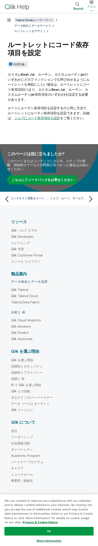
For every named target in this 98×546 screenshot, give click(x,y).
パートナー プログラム (27, 462)
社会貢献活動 (20, 443)
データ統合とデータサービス (32, 25)
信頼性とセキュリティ (27, 366)
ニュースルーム (22, 474)
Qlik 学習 (17, 249)
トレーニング (20, 243)
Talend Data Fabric (25, 302)
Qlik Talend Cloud (24, 296)
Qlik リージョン (22, 410)
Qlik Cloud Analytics (26, 320)
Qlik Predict (20, 332)
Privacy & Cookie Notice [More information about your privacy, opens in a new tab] (40, 522)
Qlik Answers (21, 326)
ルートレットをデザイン (29, 31)
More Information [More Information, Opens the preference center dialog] (49, 540)
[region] (49, 520)
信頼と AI (17, 379)
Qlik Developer (22, 236)
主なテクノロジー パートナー (32, 397)
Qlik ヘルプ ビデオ (24, 230)
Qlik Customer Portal (27, 255)
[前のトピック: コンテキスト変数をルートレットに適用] (25, 199)
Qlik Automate (22, 339)
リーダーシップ (22, 437)
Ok (49, 531)
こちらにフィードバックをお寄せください (43, 180)
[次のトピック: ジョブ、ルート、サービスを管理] (72, 199)
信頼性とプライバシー (27, 372)
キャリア (17, 468)
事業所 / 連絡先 (22, 480)
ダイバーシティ (22, 449)
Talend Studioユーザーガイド (34, 20)
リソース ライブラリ (25, 261)
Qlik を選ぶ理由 (22, 360)
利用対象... (20, 64)
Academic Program (25, 455)
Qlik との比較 (20, 391)
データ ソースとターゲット (30, 403)
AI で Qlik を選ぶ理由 (26, 385)
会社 (14, 431)
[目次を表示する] (9, 20)
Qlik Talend (19, 290)
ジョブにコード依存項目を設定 (37, 118)
